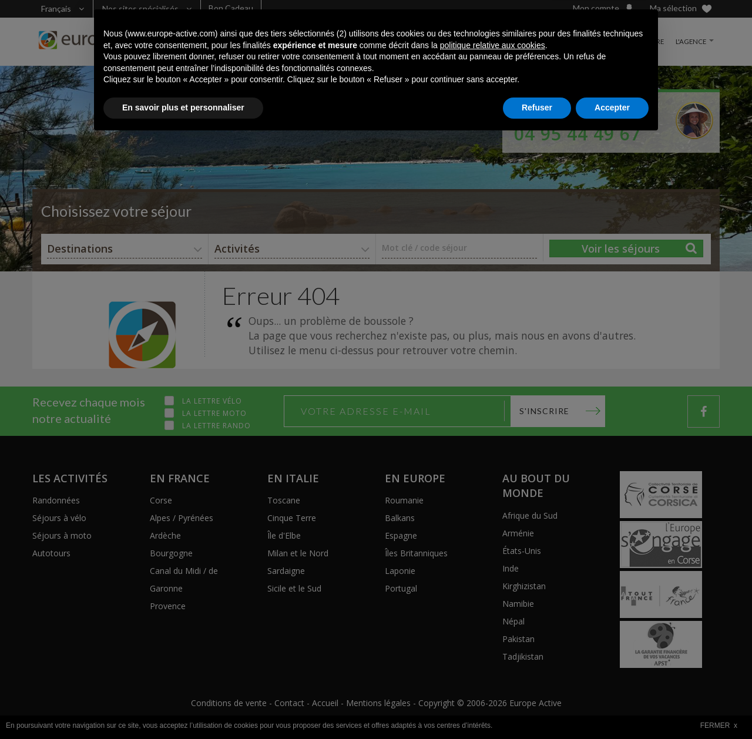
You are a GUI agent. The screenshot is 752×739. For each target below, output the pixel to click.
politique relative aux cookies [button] (492, 644)
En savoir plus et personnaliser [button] (183, 706)
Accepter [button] (612, 706)
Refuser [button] (537, 706)
